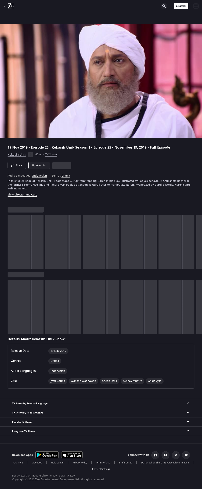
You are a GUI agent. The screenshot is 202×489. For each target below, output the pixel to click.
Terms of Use (103, 462)
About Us (37, 462)
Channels (18, 462)
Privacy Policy (80, 462)
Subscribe (181, 6)
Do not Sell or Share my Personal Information (165, 462)
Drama (65, 176)
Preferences (125, 462)
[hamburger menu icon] (196, 6)
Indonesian (39, 176)
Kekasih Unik (17, 154)
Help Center (57, 462)
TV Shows (51, 155)
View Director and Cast (22, 195)
